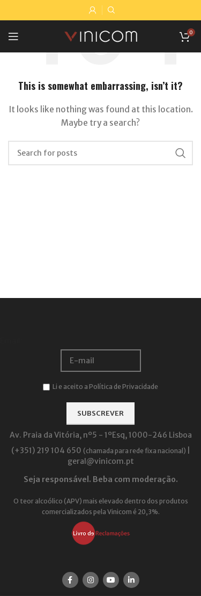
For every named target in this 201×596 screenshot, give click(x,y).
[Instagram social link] (91, 580)
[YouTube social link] (111, 580)
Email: (11, 341)
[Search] (100, 153)
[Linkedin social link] (131, 580)
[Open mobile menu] (13, 36)
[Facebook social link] (70, 580)
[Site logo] (101, 36)
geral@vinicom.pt (101, 461)
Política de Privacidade (123, 387)
